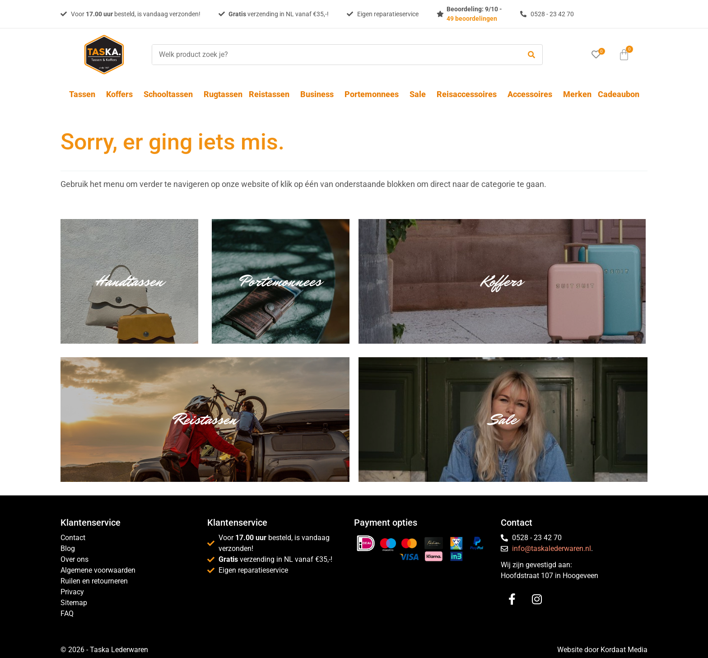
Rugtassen (223, 94)
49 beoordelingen (472, 18)
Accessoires (532, 94)
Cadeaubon (618, 94)
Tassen (84, 94)
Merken (577, 94)
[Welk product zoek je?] (334, 55)
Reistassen (271, 94)
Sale (420, 94)
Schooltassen (170, 94)
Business (319, 94)
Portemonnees (374, 94)
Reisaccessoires (469, 94)
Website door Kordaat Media (602, 649)
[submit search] (531, 54)
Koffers (121, 94)
